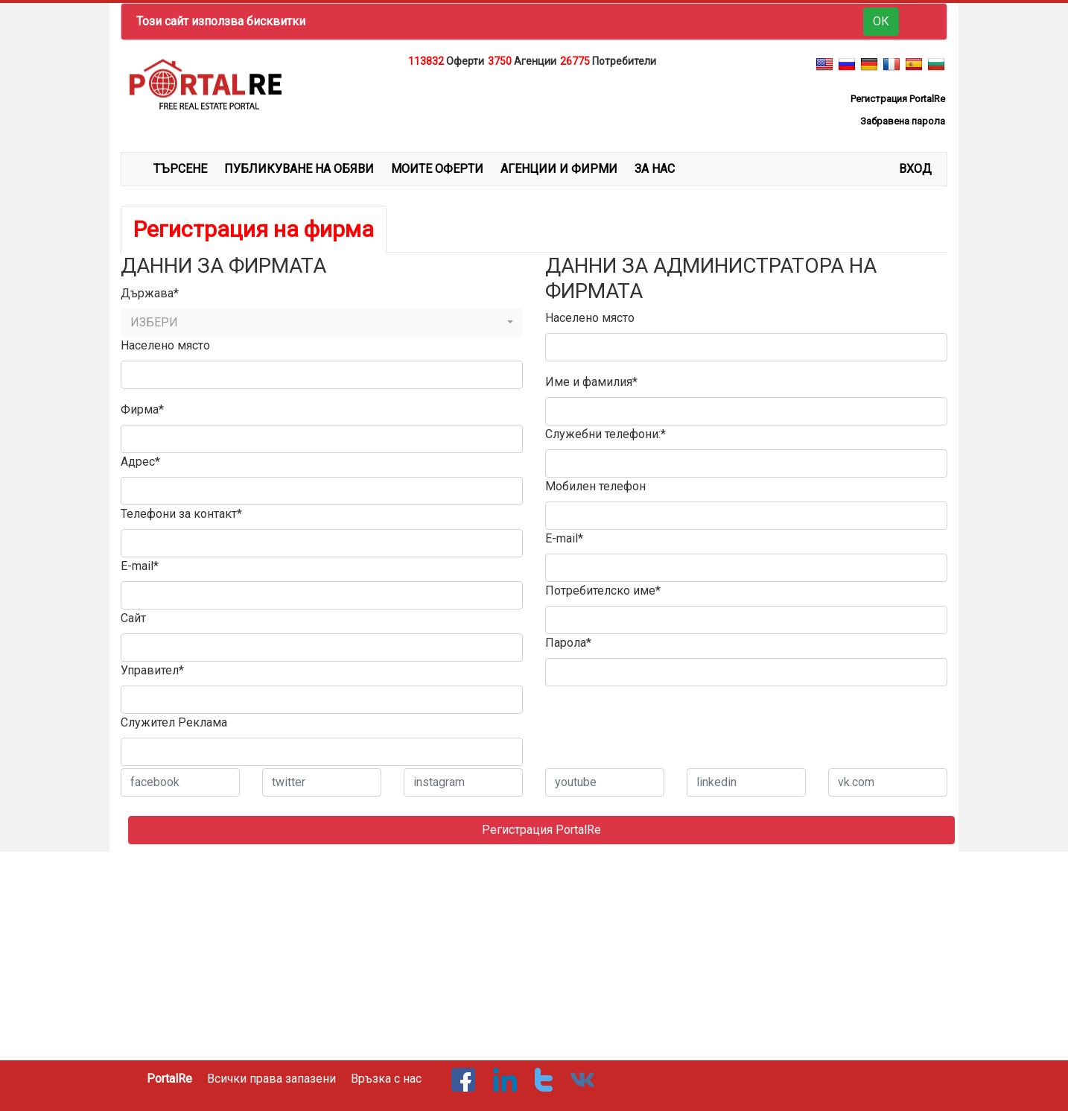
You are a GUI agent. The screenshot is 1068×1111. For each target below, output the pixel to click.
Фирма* (142, 409)
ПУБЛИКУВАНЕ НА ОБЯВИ (299, 169)
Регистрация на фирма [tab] (253, 229)
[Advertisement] (534, 107)
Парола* (568, 643)
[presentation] (658, 727)
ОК (881, 21)
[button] (322, 322)
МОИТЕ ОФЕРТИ (437, 169)
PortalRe (169, 1079)
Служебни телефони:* (605, 434)
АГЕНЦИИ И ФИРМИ (558, 169)
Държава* (150, 293)
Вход (915, 169)
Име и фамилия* (591, 382)
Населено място (165, 345)
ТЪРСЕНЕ (180, 169)
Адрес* (140, 462)
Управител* (152, 670)
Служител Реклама (174, 722)
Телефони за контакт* (181, 514)
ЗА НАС (655, 169)
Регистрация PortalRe (541, 830)
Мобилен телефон (595, 486)
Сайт (133, 618)
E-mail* (140, 566)
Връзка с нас (386, 1079)
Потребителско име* (603, 590)
